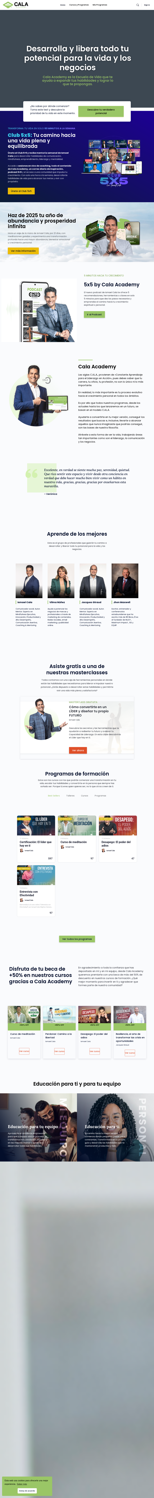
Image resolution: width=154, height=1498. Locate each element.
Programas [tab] (100, 795)
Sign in (147, 5)
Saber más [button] (22, 1484)
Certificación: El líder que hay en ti (36, 843)
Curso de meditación (74, 842)
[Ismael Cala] (21, 850)
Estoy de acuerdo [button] (27, 1491)
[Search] (137, 5)
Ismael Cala (29, 851)
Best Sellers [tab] (54, 795)
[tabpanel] (77, 867)
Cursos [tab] (84, 795)
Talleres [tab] (70, 795)
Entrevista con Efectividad (29, 893)
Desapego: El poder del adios (116, 843)
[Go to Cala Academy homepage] (15, 5)
